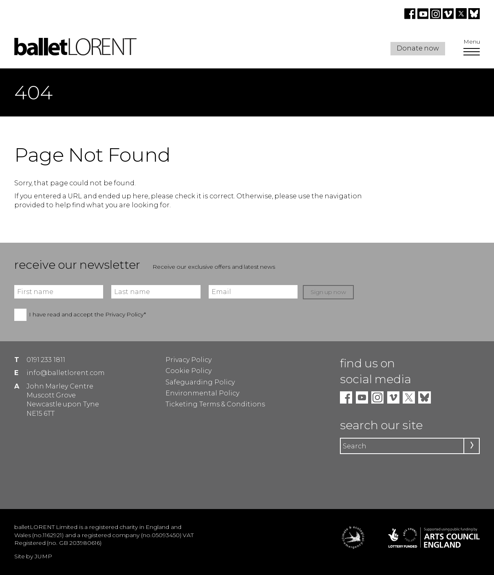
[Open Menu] (471, 52)
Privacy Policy (188, 360)
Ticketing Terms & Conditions (215, 404)
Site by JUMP (33, 556)
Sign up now (328, 292)
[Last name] (155, 291)
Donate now (418, 48)
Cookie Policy (188, 371)
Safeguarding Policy (199, 382)
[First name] (58, 291)
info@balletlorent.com (65, 373)
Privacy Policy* (125, 314)
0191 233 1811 (45, 360)
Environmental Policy (202, 393)
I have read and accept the (87, 314)
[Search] (410, 446)
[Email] (253, 291)
